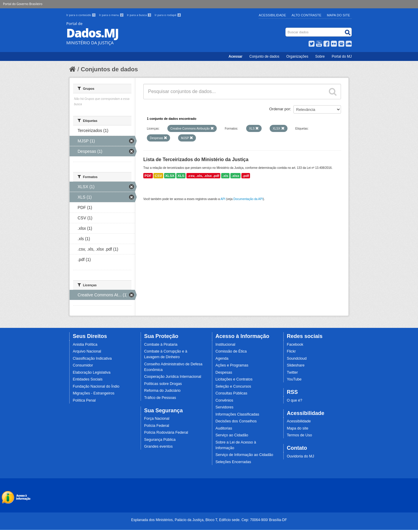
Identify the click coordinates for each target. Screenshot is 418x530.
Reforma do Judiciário (162, 391)
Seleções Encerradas (233, 462)
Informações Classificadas (237, 414)
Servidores (224, 407)
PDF (148, 176)
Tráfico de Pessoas (160, 398)
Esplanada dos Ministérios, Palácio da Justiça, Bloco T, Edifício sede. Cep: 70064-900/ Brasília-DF (209, 520)
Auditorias (224, 428)
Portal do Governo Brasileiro (22, 4)
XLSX (170, 176)
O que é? (294, 400)
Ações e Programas (232, 365)
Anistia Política (85, 344)
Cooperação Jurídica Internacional (172, 377)
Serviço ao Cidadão (232, 435)
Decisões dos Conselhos (236, 421)
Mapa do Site (338, 15)
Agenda (222, 358)
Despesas (224, 372)
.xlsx (235, 176)
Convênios (224, 400)
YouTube (294, 379)
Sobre (320, 56)
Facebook (295, 344)
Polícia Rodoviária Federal (166, 432)
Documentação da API (248, 199)
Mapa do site (297, 428)
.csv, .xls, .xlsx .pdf (203, 176)
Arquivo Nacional (87, 351)
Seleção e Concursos (233, 386)
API (223, 199)
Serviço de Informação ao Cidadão (244, 455)
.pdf (246, 176)
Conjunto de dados (264, 56)
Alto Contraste (306, 15)
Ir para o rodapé (168, 15)
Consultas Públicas (231, 393)
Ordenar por (279, 109)
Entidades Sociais (88, 379)
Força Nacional (156, 418)
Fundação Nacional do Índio (96, 386)
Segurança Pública (160, 440)
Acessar (236, 56)
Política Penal (84, 400)
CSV (158, 176)
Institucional (225, 344)
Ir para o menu (112, 15)
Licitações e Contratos (234, 379)
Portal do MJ (342, 56)
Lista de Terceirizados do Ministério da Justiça (196, 159)
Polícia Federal (156, 426)
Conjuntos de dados (109, 69)
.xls (225, 176)
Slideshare (296, 365)
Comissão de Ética (231, 351)
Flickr (291, 351)
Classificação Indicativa (92, 358)
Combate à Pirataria (160, 344)
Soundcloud (297, 358)
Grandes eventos (158, 446)
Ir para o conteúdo (81, 15)
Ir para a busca (139, 15)
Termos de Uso (299, 435)
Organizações (297, 56)
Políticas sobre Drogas (163, 384)
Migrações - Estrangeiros (93, 393)
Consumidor (83, 365)
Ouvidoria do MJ (300, 456)
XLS (180, 176)
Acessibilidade (272, 15)
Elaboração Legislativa (92, 372)
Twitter (292, 372)
